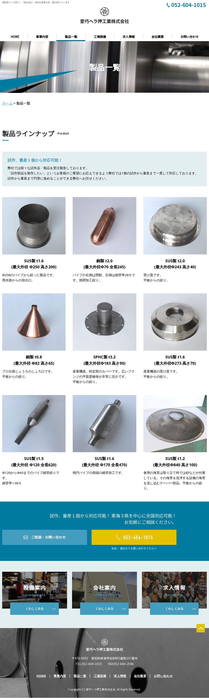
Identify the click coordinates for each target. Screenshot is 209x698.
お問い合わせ (189, 36)
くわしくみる (34, 609)
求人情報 (129, 36)
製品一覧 (71, 36)
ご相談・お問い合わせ (48, 537)
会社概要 (157, 36)
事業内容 (42, 36)
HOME (15, 36)
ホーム (7, 103)
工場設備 (100, 36)
